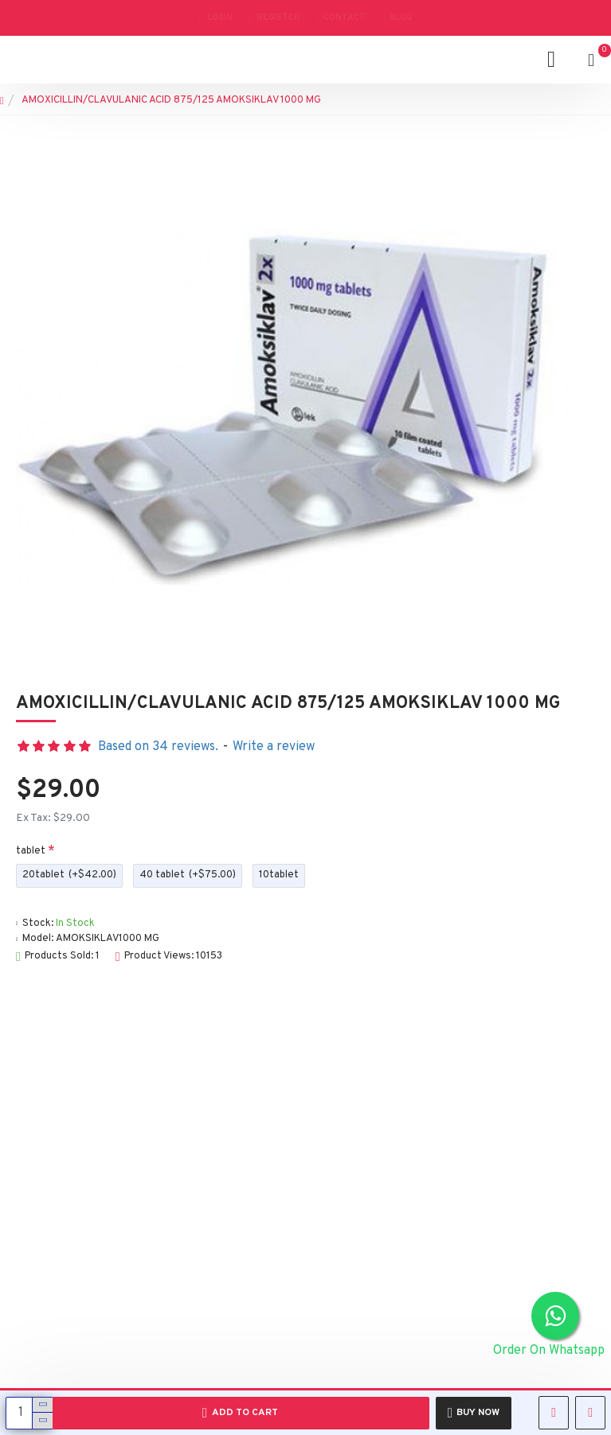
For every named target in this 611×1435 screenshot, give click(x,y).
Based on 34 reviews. (158, 747)
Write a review (274, 747)
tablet (30, 851)
